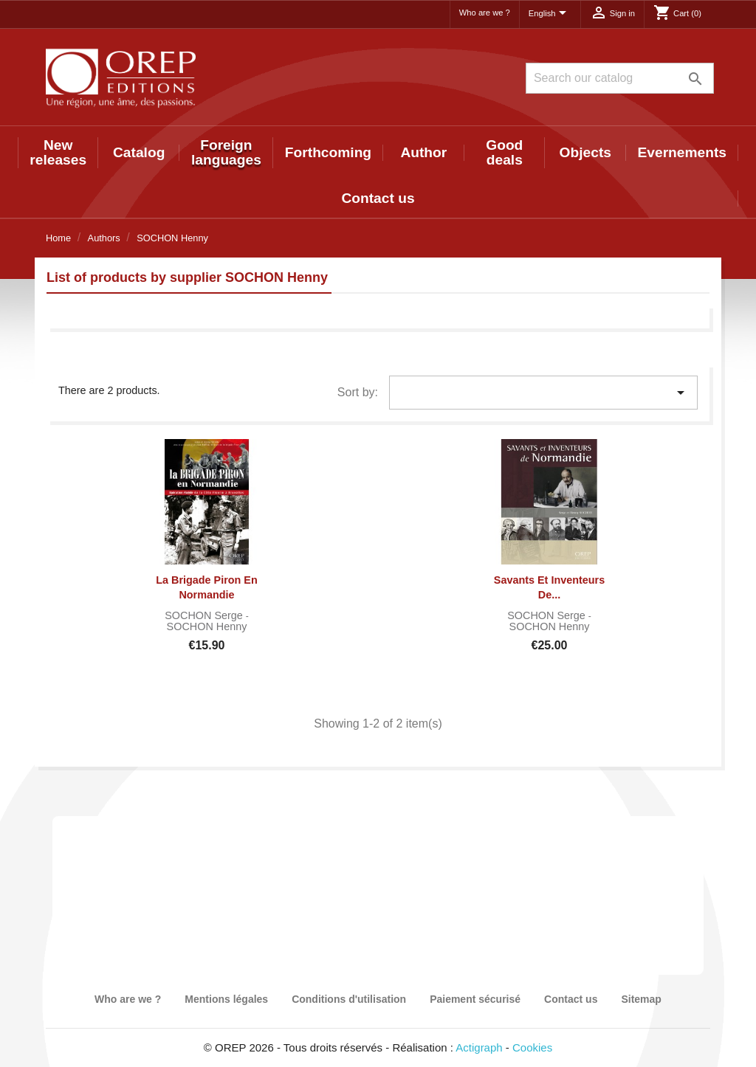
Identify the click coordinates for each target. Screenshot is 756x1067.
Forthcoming (328, 152)
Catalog (139, 152)
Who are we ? (484, 12)
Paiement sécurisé (475, 999)
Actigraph (479, 1047)
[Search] (620, 78)
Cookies (532, 1047)
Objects (585, 152)
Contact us (377, 198)
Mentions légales (226, 999)
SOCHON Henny (207, 626)
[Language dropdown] (550, 14)
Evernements (682, 152)
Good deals (504, 152)
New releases (58, 152)
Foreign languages (226, 152)
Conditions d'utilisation (349, 999)
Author (423, 152)
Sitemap (641, 999)
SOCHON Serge (205, 615)
